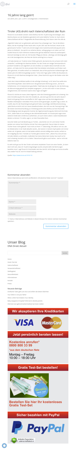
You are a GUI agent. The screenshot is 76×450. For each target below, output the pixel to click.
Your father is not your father (17, 295)
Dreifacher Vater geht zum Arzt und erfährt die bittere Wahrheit (28, 292)
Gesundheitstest (13, 274)
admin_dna (14, 19)
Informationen (12, 277)
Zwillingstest (12, 271)
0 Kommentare (43, 19)
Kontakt (10, 280)
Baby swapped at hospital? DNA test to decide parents (25, 301)
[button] (4, 445)
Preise (10, 284)
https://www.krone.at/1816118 (22, 155)
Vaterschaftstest (13, 265)
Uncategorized (32, 19)
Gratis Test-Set (12, 262)
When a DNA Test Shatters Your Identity (20, 298)
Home (10, 259)
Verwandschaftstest (14, 268)
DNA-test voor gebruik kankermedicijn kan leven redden (26, 304)
